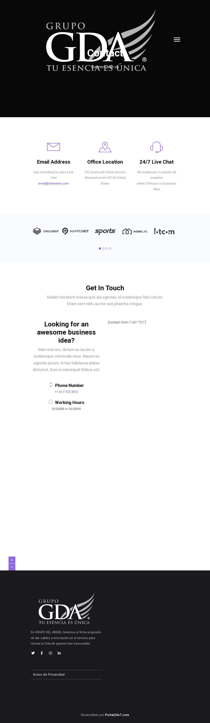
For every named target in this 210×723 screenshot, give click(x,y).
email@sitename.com (53, 183)
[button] (100, 248)
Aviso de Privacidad (49, 674)
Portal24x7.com (117, 715)
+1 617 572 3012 (66, 392)
